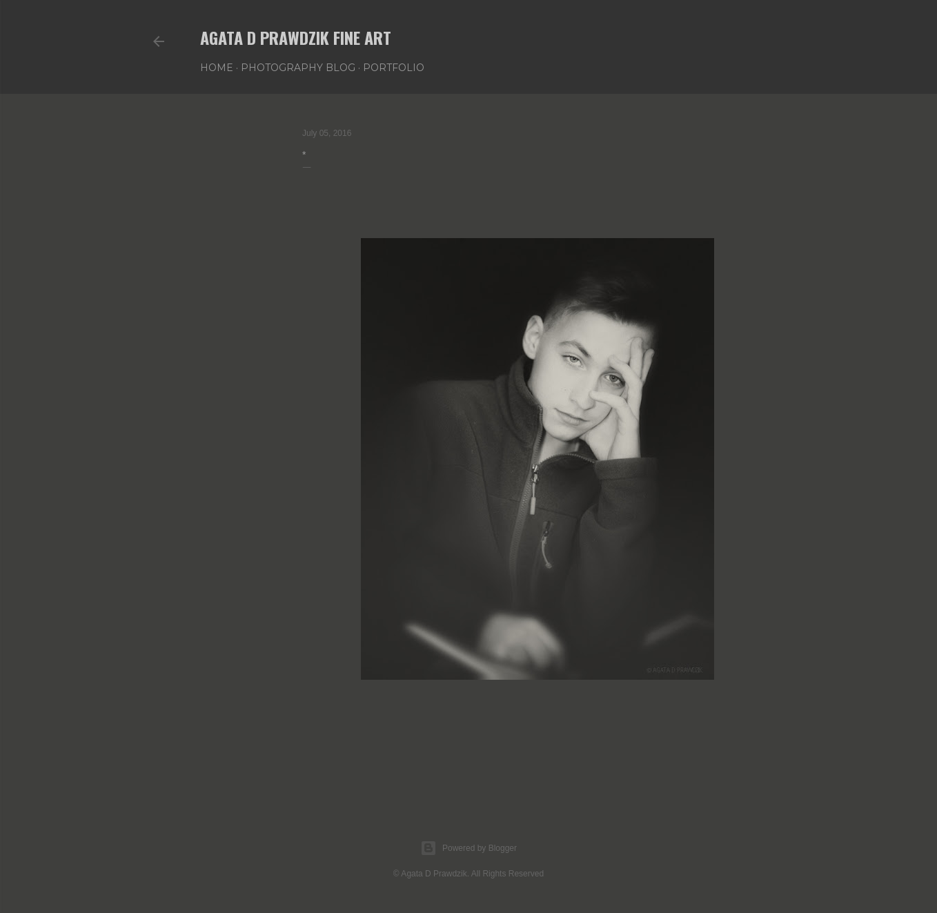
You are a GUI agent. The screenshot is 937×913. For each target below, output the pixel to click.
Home (216, 67)
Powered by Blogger (468, 848)
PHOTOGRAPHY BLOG (298, 67)
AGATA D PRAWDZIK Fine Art (295, 37)
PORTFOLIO (393, 67)
